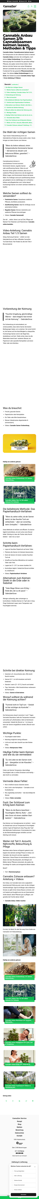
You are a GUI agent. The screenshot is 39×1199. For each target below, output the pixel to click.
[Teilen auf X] (6, 1100)
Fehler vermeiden (15, 798)
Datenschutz (19, 1133)
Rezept (19, 1121)
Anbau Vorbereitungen (21, 73)
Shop (19, 1124)
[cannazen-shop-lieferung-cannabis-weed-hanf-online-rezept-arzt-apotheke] (10, 6)
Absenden (23, 1194)
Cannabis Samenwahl (17, 215)
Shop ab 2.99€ (23, 1)
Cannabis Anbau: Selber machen (15, 901)
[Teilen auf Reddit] (26, 1100)
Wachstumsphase (14, 872)
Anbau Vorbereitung (14, 59)
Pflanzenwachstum (27, 71)
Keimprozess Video (16, 748)
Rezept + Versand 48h (12, 1)
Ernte (4, 76)
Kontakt (19, 1136)
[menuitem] (12, 1)
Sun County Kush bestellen (19, 448)
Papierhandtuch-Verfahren (18, 573)
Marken (19, 1127)
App (29, 1)
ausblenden (15, 84)
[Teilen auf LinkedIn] (19, 1100)
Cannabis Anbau (8, 57)
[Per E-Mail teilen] (32, 1100)
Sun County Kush (19, 441)
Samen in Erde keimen (17, 692)
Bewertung (19, 1130)
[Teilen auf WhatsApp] (13, 1100)
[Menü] (34, 6)
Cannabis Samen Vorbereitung (19, 425)
